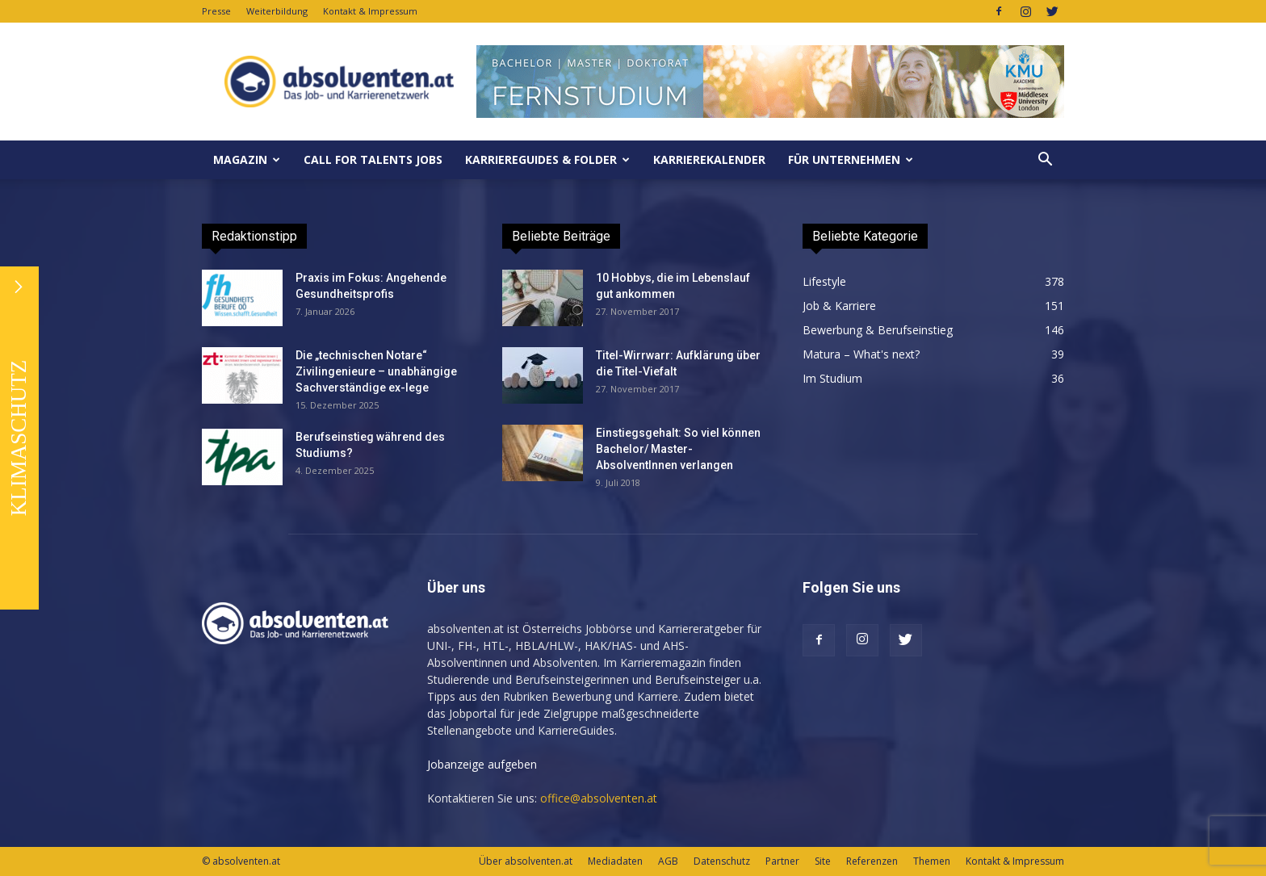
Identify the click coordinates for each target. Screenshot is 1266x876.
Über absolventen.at (525, 861)
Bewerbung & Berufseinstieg (878, 329)
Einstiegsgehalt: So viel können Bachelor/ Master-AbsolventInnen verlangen (678, 449)
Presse (216, 11)
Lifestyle (824, 281)
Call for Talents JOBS (373, 159)
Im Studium (832, 378)
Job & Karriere (839, 305)
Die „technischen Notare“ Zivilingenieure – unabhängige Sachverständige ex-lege (376, 371)
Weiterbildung (277, 11)
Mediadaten (615, 861)
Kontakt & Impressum (370, 11)
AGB (668, 861)
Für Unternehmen (850, 159)
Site (823, 861)
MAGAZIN (246, 159)
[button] (1044, 159)
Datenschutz (722, 861)
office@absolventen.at (598, 798)
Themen (931, 861)
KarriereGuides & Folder (547, 159)
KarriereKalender (709, 159)
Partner (782, 861)
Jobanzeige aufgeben (482, 764)
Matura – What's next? (861, 354)
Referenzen (872, 861)
